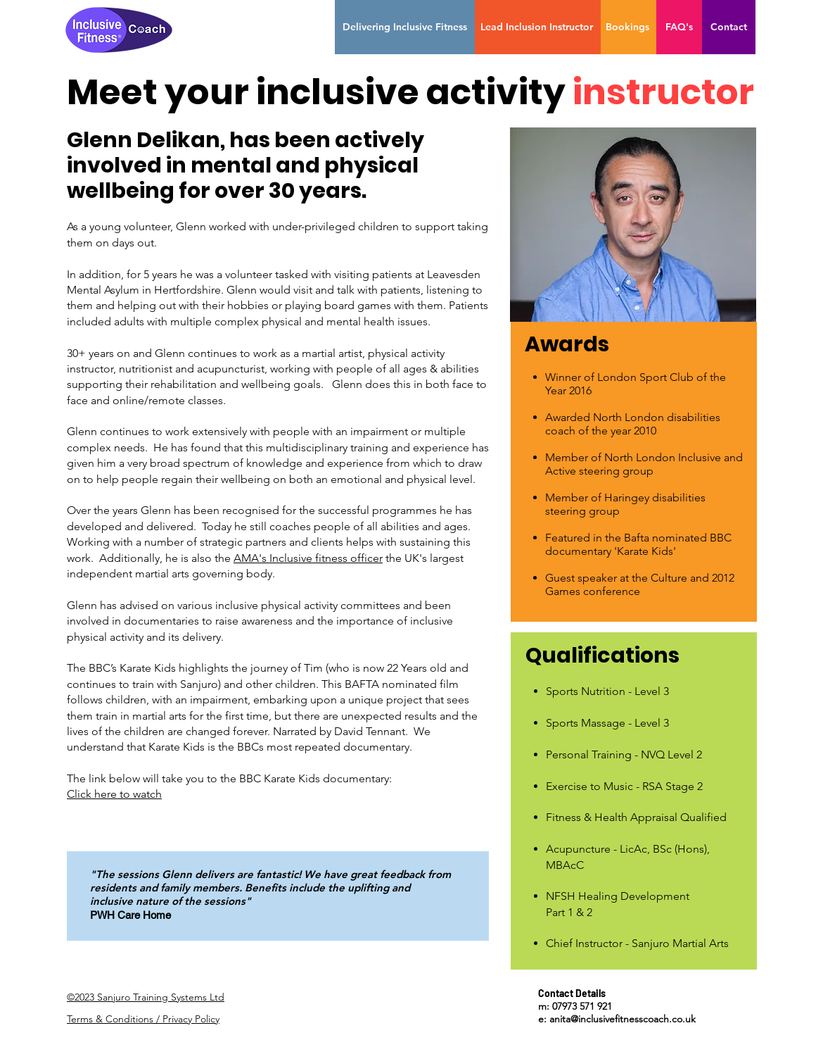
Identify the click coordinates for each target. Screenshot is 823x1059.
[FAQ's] (679, 27)
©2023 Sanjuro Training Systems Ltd (145, 997)
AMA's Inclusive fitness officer (308, 558)
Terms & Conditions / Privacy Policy (143, 1019)
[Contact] (728, 27)
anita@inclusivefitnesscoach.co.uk (622, 1019)
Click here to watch (114, 794)
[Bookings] (627, 27)
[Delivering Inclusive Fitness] (405, 27)
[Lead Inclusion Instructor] (537, 27)
